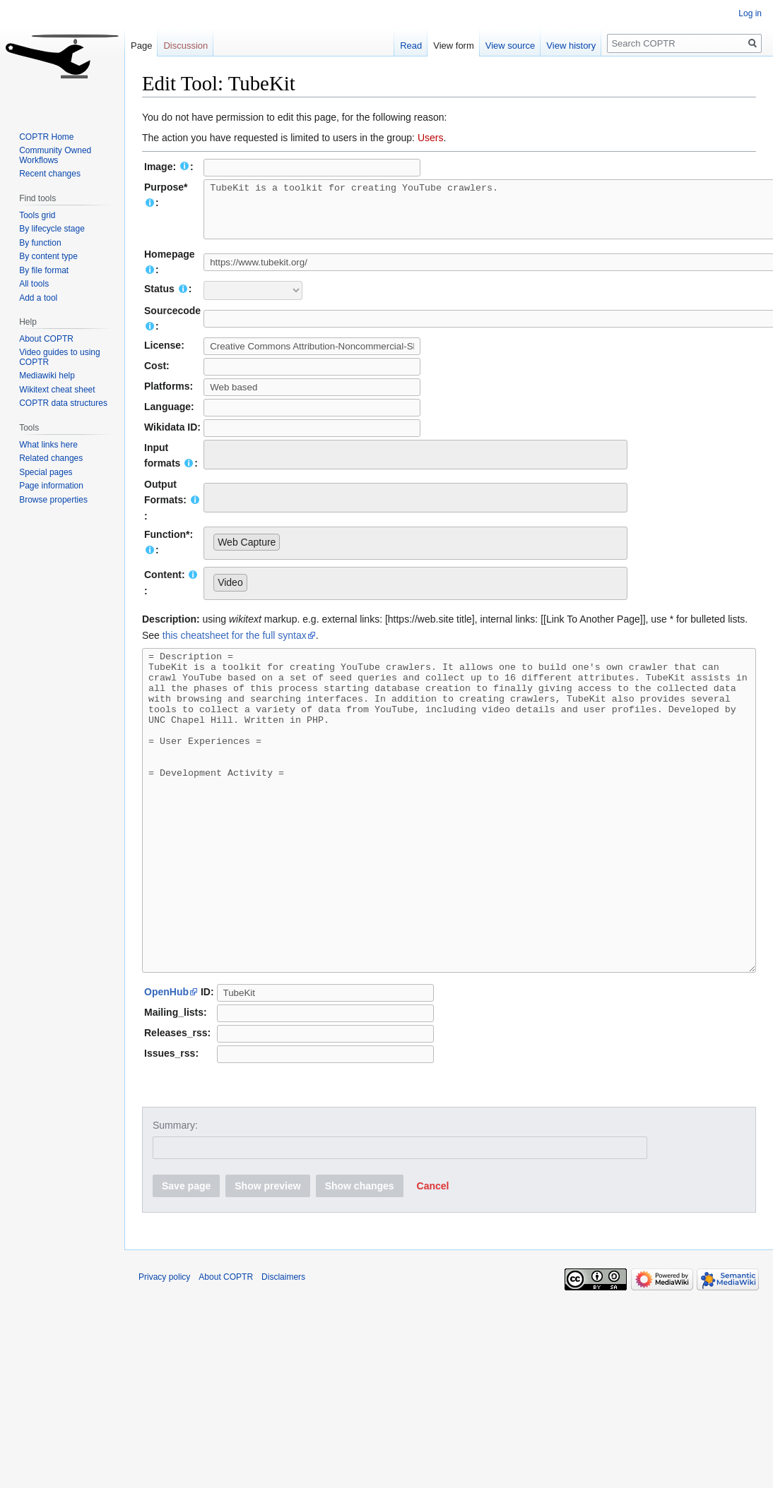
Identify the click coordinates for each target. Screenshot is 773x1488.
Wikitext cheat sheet (57, 390)
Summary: (175, 1199)
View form (447, 45)
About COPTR (46, 339)
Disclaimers (283, 1351)
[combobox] (415, 465)
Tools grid (37, 215)
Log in (750, 13)
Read (404, 45)
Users (431, 137)
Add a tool (38, 298)
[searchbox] (217, 463)
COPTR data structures (63, 403)
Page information (51, 486)
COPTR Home (46, 137)
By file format (44, 270)
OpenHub (166, 1066)
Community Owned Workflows (55, 155)
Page (141, 45)
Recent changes (50, 174)
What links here (48, 445)
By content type (48, 256)
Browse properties (53, 500)
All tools (34, 284)
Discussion (185, 45)
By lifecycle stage (52, 229)
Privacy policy (164, 1351)
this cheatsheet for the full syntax (235, 646)
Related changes (51, 458)
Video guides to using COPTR (59, 357)
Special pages (45, 472)
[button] (433, 1260)
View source (503, 45)
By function (40, 243)
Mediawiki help (47, 375)
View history (564, 45)
